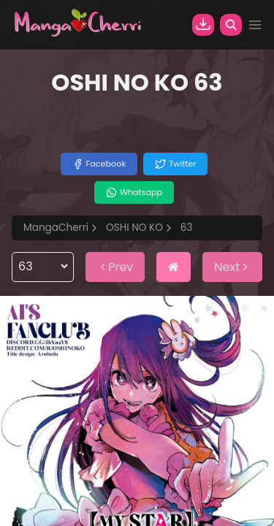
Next (232, 267)
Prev (115, 267)
